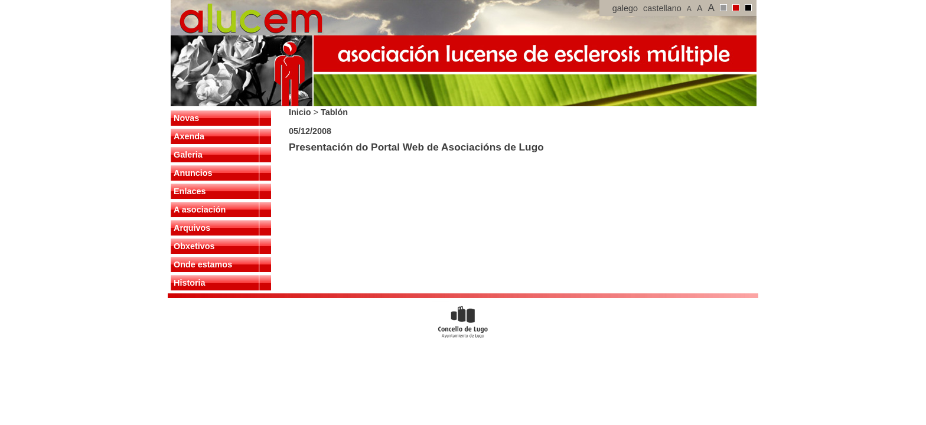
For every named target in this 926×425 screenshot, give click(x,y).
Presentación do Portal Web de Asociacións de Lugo (416, 147)
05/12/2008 (310, 131)
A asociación (200, 209)
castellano (662, 8)
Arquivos (192, 228)
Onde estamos (203, 264)
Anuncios (193, 173)
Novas (186, 118)
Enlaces (190, 191)
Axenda (189, 136)
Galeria (188, 154)
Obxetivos (194, 246)
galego (625, 8)
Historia (190, 282)
